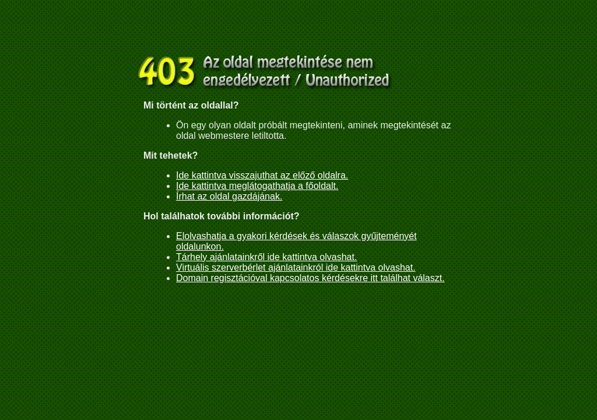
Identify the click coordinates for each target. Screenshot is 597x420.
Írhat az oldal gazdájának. (229, 196)
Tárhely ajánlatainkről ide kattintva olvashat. (266, 257)
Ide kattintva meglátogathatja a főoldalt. (257, 186)
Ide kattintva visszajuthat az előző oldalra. (262, 175)
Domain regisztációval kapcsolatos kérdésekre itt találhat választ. (310, 278)
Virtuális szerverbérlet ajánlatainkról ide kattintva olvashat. (296, 267)
